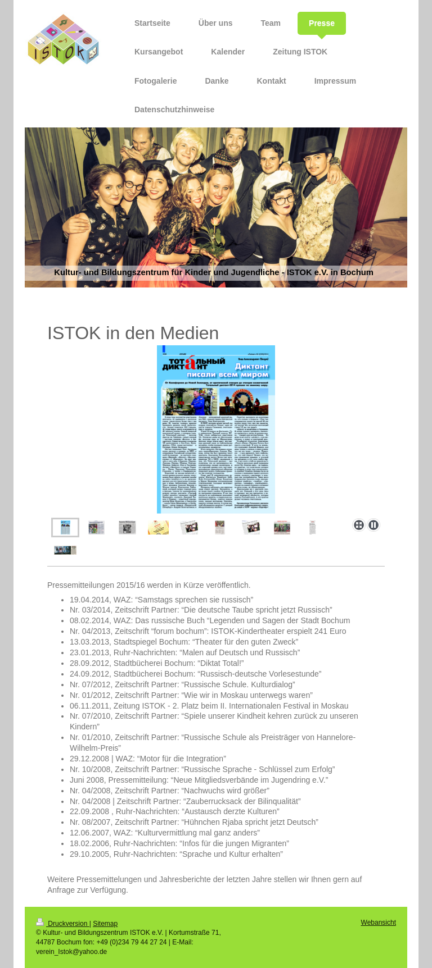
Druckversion (62, 924)
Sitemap (105, 924)
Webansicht (378, 922)
